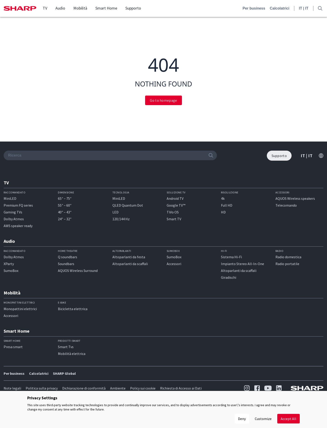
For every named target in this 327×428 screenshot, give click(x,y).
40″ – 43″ (65, 212)
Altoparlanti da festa (128, 257)
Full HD (226, 205)
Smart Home (106, 8)
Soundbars (66, 263)
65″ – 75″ (65, 198)
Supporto (133, 8)
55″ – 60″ (65, 205)
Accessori (174, 263)
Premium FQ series (18, 205)
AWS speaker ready (18, 225)
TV (45, 8)
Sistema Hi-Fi (231, 257)
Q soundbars (67, 257)
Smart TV (174, 219)
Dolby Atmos (14, 219)
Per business (254, 8)
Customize (263, 418)
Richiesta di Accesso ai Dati (181, 388)
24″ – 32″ (65, 219)
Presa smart (13, 346)
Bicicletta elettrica (72, 308)
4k (223, 198)
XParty (9, 263)
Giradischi (228, 277)
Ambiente (118, 388)
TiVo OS (173, 212)
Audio (60, 8)
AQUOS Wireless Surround (78, 270)
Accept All (288, 418)
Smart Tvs (66, 346)
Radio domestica (288, 257)
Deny (242, 418)
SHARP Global (64, 373)
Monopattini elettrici (20, 308)
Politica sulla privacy (42, 388)
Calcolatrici (279, 8)
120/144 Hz (121, 219)
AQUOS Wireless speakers (295, 198)
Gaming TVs (13, 212)
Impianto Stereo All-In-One (242, 263)
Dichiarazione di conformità (84, 388)
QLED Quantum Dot (127, 205)
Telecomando (286, 205)
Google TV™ (176, 205)
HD (223, 212)
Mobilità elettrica (71, 353)
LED (115, 212)
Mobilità (80, 8)
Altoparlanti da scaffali (130, 263)
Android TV (175, 198)
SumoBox (11, 270)
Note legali (12, 388)
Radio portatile (287, 263)
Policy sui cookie (143, 388)
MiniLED (10, 198)
